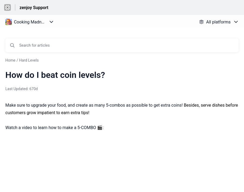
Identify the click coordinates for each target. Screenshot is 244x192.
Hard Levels (29, 60)
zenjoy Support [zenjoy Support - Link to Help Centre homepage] (34, 7)
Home (10, 60)
